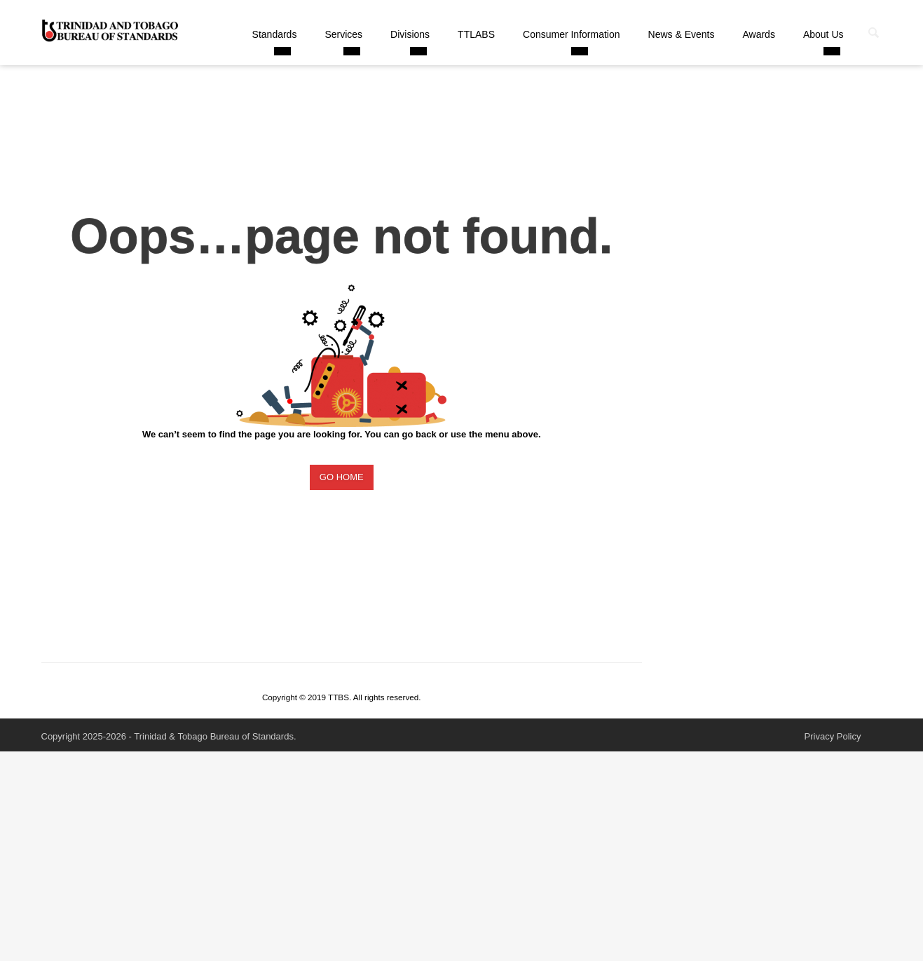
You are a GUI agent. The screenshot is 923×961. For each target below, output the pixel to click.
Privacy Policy (833, 736)
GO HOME (342, 477)
